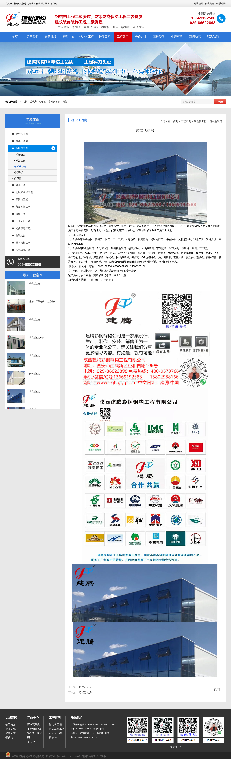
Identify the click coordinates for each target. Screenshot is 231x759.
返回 (217, 690)
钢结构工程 (86, 36)
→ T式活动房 (18, 154)
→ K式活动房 (18, 160)
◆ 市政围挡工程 (21, 206)
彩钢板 (140, 230)
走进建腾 (11, 717)
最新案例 (104, 36)
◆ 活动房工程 (20, 148)
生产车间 (177, 36)
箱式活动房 (215, 121)
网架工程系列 (56, 728)
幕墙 (194, 248)
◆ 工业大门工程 (21, 221)
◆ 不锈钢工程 (20, 199)
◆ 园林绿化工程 (21, 249)
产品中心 (68, 36)
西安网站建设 (89, 756)
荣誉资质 (159, 36)
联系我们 (213, 36)
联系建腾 (221, 3)
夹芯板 (141, 252)
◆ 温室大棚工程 (21, 242)
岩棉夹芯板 (54, 101)
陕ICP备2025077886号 (69, 756)
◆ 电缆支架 (19, 235)
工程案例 (122, 36)
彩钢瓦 (42, 101)
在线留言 (209, 3)
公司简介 (10, 724)
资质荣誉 (10, 733)
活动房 (33, 101)
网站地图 (198, 3)
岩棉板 (152, 252)
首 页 (14, 36)
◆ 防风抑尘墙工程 (22, 192)
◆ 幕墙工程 (19, 213)
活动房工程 (200, 121)
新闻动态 (195, 36)
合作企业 (141, 36)
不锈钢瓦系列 (34, 728)
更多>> (31, 741)
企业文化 (10, 728)
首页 (175, 121)
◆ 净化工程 (19, 185)
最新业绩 (50, 36)
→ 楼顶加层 (17, 172)
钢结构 (23, 101)
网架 (64, 101)
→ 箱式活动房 (18, 166)
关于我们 (32, 36)
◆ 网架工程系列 (21, 141)
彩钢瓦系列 (33, 724)
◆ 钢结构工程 (20, 133)
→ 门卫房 (16, 178)
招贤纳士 (10, 737)
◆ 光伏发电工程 (21, 228)
